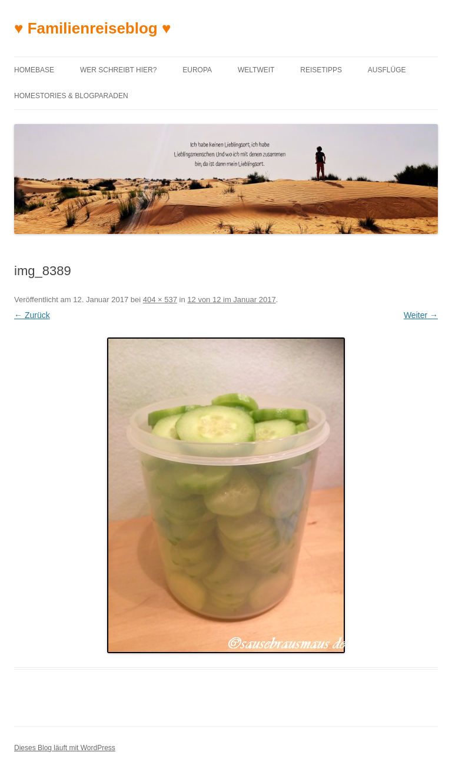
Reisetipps (321, 70)
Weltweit (256, 70)
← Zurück (32, 315)
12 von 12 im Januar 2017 (231, 299)
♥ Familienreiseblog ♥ (92, 28)
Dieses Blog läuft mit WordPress (64, 748)
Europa (197, 70)
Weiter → (421, 315)
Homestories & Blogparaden (71, 96)
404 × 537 (160, 299)
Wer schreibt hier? (118, 70)
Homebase (34, 70)
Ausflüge (387, 70)
